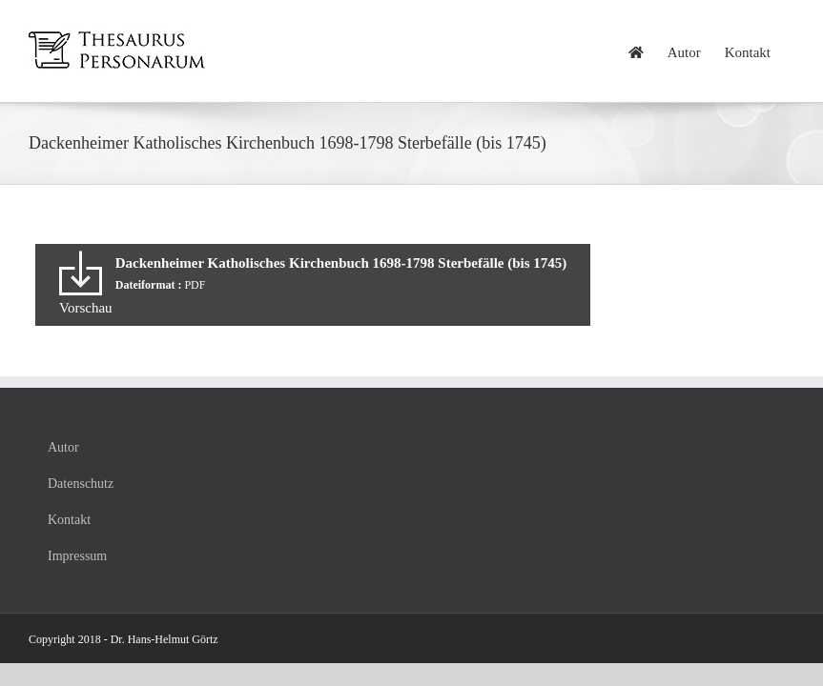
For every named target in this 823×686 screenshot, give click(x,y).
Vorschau (86, 307)
